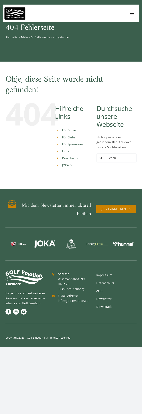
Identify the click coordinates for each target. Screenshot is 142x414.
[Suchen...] (116, 157)
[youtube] (24, 312)
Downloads (70, 158)
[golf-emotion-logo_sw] (14, 9)
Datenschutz (105, 283)
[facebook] (8, 312)
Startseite (11, 37)
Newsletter (104, 299)
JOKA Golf (68, 165)
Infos (65, 151)
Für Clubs (68, 137)
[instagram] (16, 312)
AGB (99, 291)
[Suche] (101, 157)
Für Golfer (69, 130)
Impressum (104, 275)
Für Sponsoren (72, 144)
